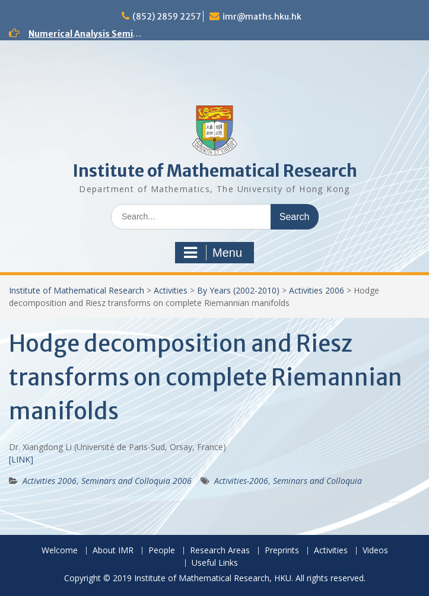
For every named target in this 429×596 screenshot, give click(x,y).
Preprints (282, 550)
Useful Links (215, 563)
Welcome (60, 550)
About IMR (113, 550)
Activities (171, 290)
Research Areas (220, 550)
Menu (213, 252)
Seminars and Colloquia (317, 480)
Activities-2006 (241, 480)
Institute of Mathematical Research (214, 170)
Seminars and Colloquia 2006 (136, 480)
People (161, 550)
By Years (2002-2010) (238, 290)
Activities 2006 (316, 290)
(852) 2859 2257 (166, 16)
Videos (375, 550)
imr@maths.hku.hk (262, 16)
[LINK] (21, 459)
